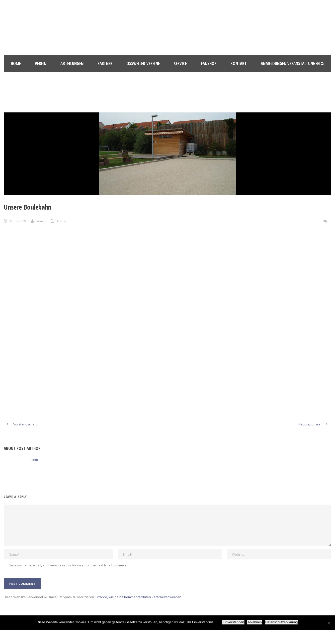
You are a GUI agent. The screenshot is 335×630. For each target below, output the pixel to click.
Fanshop (208, 63)
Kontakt (238, 63)
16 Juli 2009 (18, 221)
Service (180, 63)
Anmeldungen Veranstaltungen (290, 63)
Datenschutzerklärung (281, 622)
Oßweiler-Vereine (143, 63)
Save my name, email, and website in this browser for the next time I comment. (68, 565)
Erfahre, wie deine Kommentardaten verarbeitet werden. (139, 597)
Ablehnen (254, 622)
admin (41, 221)
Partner (105, 63)
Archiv (61, 221)
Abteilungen (71, 63)
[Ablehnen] (328, 622)
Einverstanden (233, 622)
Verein (40, 63)
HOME (16, 63)
